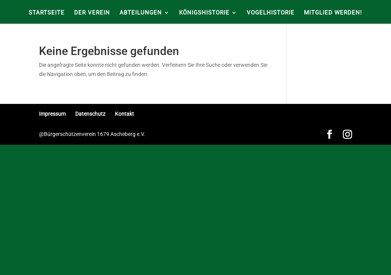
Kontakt (124, 114)
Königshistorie (204, 13)
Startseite (47, 13)
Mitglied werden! (333, 13)
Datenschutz (90, 114)
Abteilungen (141, 13)
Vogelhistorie (270, 13)
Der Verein (92, 13)
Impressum (52, 114)
